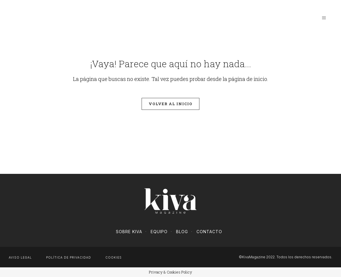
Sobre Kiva (129, 231)
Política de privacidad (68, 257)
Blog (182, 231)
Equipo (159, 231)
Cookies (113, 257)
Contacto (209, 231)
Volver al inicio (170, 103)
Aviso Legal (20, 257)
